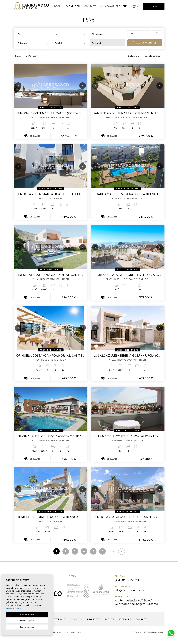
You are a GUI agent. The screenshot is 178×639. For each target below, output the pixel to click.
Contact (90, 6)
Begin (58, 6)
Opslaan (32, 135)
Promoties (94, 619)
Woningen (73, 6)
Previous (16, 86)
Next (82, 86)
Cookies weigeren (27, 627)
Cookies (65, 632)
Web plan (76, 632)
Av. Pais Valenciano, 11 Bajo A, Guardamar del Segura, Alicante (136, 602)
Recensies (125, 619)
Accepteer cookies (27, 614)
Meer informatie (13, 608)
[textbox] (33, 34)
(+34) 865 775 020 (127, 580)
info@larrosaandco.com (130, 590)
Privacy (56, 632)
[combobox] (33, 33)
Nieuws (109, 619)
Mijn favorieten (113, 6)
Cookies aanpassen (27, 620)
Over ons (59, 619)
